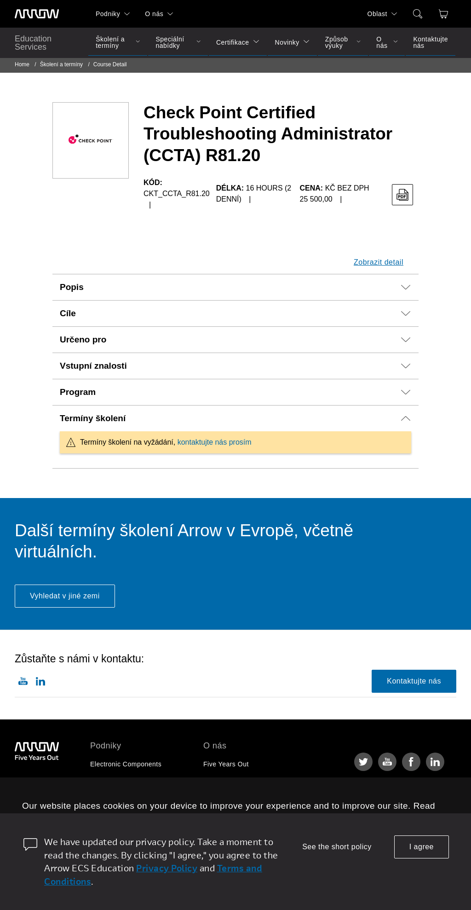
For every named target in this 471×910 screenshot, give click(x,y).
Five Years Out (226, 764)
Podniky (108, 13)
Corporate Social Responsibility (251, 799)
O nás (154, 13)
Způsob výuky (336, 42)
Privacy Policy (166, 868)
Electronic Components (125, 764)
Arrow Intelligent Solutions (130, 799)
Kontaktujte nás (430, 42)
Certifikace (232, 42)
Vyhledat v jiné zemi (65, 596)
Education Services (33, 43)
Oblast (377, 13)
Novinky (287, 42)
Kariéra (214, 781)
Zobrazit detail (378, 262)
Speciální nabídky (169, 42)
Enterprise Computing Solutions (139, 781)
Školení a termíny (110, 42)
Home (22, 64)
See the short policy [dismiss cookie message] (337, 847)
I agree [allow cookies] (421, 847)
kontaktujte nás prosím (215, 442)
